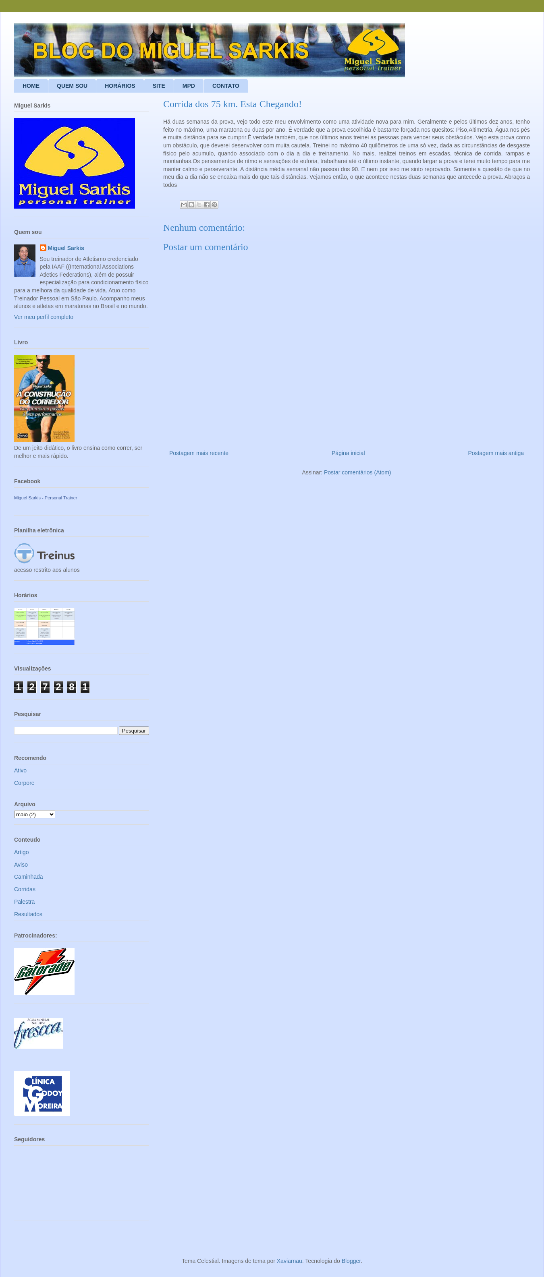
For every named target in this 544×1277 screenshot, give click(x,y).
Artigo (21, 852)
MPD (189, 86)
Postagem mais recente (198, 453)
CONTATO (225, 86)
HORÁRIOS (120, 86)
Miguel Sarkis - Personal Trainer (45, 497)
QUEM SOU (72, 86)
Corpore (24, 783)
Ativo (20, 770)
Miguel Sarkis (66, 248)
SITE (159, 86)
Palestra (24, 901)
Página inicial (348, 453)
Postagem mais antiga (496, 453)
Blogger (351, 1261)
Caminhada (28, 876)
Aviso (21, 864)
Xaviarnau (289, 1261)
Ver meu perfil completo (43, 317)
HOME (31, 86)
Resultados (28, 914)
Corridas (24, 889)
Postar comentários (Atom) (357, 472)
